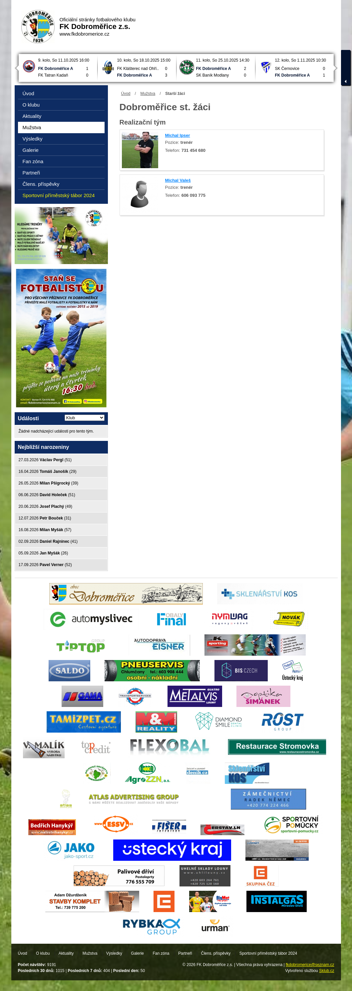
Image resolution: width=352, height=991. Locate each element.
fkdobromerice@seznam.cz (310, 964)
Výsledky (33, 139)
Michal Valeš (178, 180)
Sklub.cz (326, 970)
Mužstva (148, 93)
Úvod (126, 93)
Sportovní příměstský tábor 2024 (59, 195)
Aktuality (32, 116)
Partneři (31, 172)
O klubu (31, 105)
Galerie (31, 150)
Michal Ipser (177, 135)
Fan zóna (33, 161)
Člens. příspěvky (41, 184)
